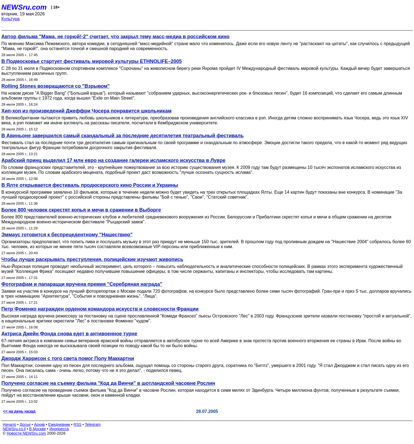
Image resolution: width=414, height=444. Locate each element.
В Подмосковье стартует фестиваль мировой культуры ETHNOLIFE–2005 (91, 61)
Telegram (93, 424)
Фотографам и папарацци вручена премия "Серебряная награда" (81, 284)
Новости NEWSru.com (26, 433)
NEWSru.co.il (14, 429)
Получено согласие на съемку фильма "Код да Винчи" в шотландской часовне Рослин (108, 383)
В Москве (37, 429)
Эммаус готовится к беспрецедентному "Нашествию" (67, 234)
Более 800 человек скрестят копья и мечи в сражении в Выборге (81, 210)
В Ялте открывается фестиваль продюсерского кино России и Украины (89, 185)
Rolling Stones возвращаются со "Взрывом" (55, 86)
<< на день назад (19, 411)
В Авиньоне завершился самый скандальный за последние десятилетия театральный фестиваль (122, 135)
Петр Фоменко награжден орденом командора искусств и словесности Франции (99, 309)
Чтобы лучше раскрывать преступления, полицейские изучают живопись (92, 259)
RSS (77, 424)
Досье (25, 424)
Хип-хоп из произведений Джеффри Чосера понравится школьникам (86, 111)
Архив (39, 424)
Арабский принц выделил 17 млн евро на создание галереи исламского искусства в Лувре (113, 160)
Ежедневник (59, 424)
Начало (9, 424)
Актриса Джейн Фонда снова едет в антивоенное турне (69, 333)
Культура (10, 19)
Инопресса (59, 429)
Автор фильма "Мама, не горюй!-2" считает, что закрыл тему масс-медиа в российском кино (115, 36)
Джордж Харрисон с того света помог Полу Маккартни (67, 358)
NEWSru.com (24, 7)
